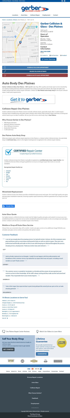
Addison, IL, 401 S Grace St (8, 300)
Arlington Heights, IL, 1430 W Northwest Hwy (13, 302)
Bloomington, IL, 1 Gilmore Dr (9, 315)
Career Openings (48, 59)
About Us (14, 371)
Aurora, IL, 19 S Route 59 (8, 309)
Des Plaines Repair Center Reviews (16, 331)
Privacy (34, 371)
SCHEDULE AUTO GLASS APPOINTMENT (38, 75)
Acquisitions (46, 371)
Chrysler (8, 171)
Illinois (15, 20)
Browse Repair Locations (35, 377)
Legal (39, 371)
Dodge (8, 172)
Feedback (63, 55)
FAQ (29, 371)
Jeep (7, 179)
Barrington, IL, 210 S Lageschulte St (10, 311)
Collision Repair (35, 15)
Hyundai (8, 178)
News (19, 371)
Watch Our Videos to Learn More (49, 331)
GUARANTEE (42, 354)
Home (4, 20)
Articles (25, 371)
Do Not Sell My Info (35, 407)
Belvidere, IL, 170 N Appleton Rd (10, 313)
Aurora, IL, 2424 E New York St (9, 307)
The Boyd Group (35, 414)
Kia (7, 181)
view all (5, 318)
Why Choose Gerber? (35, 393)
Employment (46, 15)
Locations (15, 15)
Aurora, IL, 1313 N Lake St (8, 305)
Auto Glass (24, 15)
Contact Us (44, 55)
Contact (55, 15)
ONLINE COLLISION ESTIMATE (38, 71)
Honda (8, 176)
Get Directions (53, 55)
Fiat (7, 174)
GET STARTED (8, 349)
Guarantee (54, 371)
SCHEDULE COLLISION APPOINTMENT (38, 67)
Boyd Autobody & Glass (35, 416)
